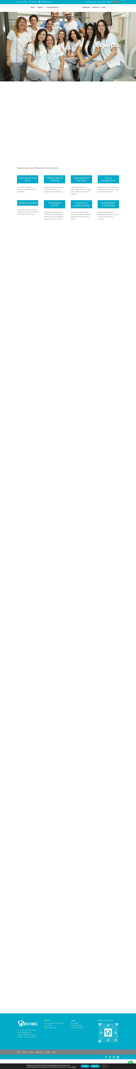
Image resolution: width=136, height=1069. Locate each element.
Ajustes (106, 1066)
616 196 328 (33, 2)
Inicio (33, 7)
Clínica (39, 7)
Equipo (31, 1052)
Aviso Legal (74, 1023)
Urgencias (86, 7)
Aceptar (83, 1066)
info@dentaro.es (26, 1032)
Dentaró (99, 52)
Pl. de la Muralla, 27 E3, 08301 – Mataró (98, 2)
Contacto (96, 7)
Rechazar (95, 1066)
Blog (103, 7)
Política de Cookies (76, 1025)
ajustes (71, 1067)
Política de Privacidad (77, 1028)
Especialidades (52, 7)
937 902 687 (23, 2)
